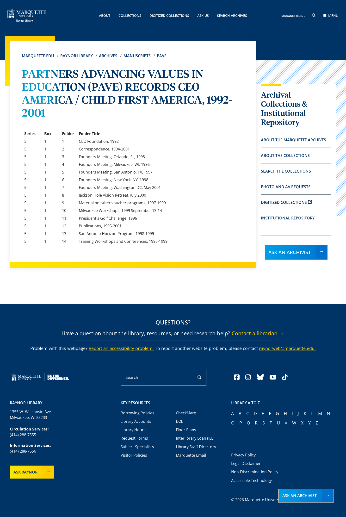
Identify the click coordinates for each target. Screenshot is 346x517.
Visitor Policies (134, 455)
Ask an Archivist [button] (299, 495)
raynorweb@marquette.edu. (287, 348)
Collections (129, 15)
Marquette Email (191, 455)
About (104, 15)
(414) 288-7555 (23, 434)
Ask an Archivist (289, 252)
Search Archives (232, 15)
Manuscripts (137, 55)
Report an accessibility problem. (121, 348)
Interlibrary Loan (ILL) (195, 438)
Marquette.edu (38, 55)
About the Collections (285, 155)
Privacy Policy (243, 455)
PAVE (162, 55)
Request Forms (134, 438)
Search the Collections (286, 171)
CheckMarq (186, 413)
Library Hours (133, 429)
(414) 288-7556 (23, 451)
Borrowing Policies (137, 413)
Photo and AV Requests (285, 186)
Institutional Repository (288, 218)
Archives (108, 55)
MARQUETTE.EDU (293, 16)
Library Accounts (136, 421)
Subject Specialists (137, 446)
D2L (179, 421)
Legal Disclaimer (246, 463)
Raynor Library (76, 55)
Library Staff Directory (196, 446)
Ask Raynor (25, 472)
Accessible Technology (251, 480)
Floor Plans (186, 429)
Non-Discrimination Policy (254, 471)
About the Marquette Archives (293, 140)
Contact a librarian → (258, 333)
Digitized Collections (169, 15)
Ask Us (203, 15)
